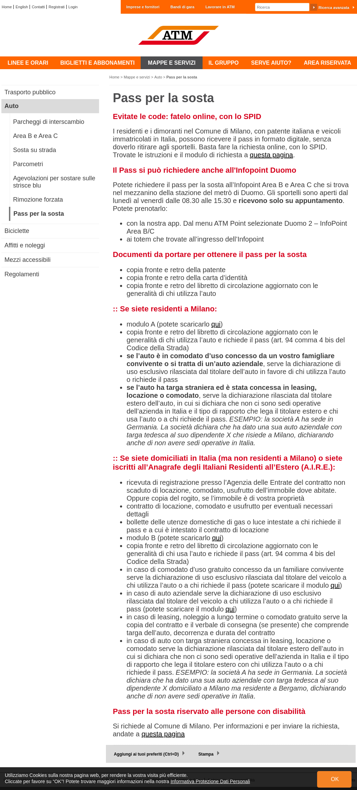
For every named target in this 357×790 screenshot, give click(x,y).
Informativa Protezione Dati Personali (210, 781)
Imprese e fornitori (143, 7)
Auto (158, 77)
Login (73, 7)
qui (215, 324)
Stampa (206, 754)
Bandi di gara (183, 7)
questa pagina (271, 155)
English (21, 7)
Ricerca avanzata (333, 8)
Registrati (56, 7)
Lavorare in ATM (220, 7)
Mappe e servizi (137, 77)
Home (7, 7)
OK (335, 779)
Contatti (38, 7)
